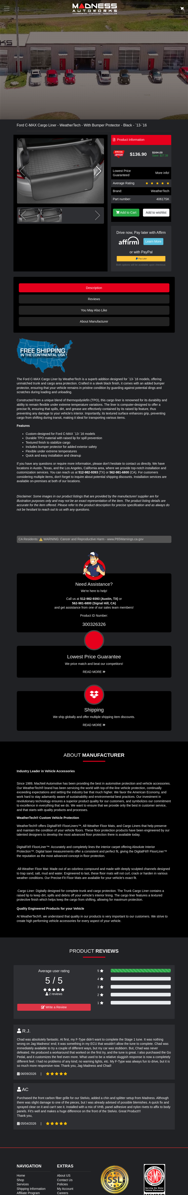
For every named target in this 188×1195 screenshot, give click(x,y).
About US (64, 1175)
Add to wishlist (156, 212)
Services (23, 1184)
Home (21, 1175)
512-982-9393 (88, 472)
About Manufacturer (94, 321)
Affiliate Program (28, 1193)
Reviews (94, 299)
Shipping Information (31, 1189)
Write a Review (54, 1007)
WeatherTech (160, 191)
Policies (62, 1184)
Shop (20, 1180)
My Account (65, 1189)
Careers (62, 1193)
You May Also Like (94, 310)
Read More (94, 672)
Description (94, 288)
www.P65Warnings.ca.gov (125, 539)
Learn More (153, 241)
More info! (162, 173)
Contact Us (65, 1180)
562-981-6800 (119, 472)
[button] (99, 171)
